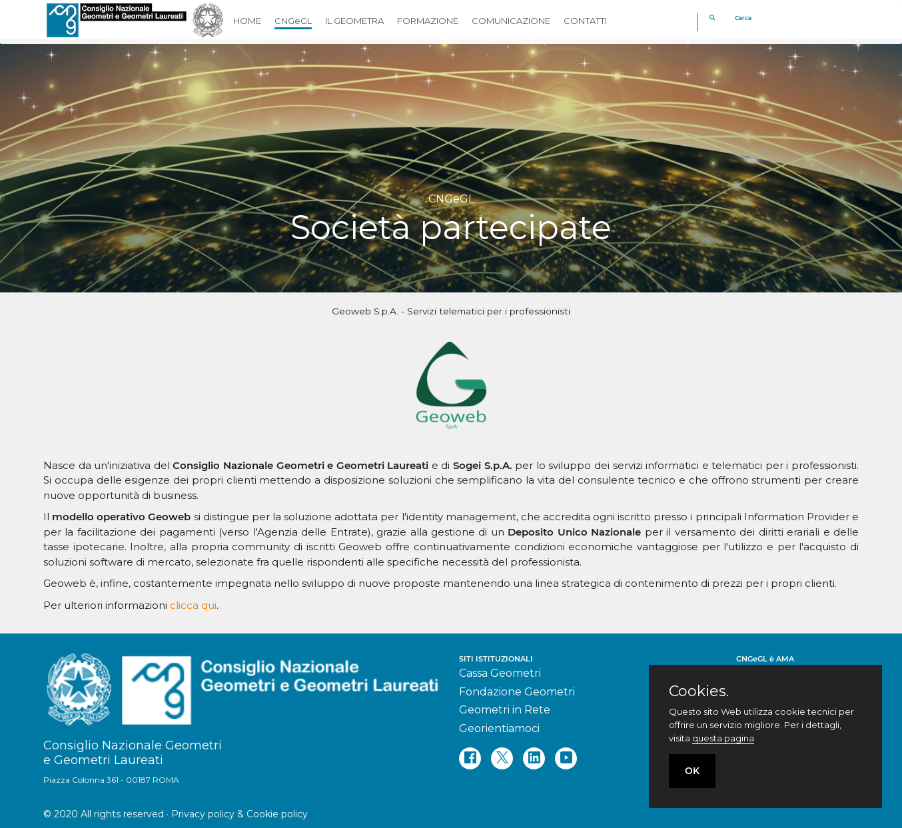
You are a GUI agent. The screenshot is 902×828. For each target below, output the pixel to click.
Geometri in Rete (504, 709)
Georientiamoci (499, 728)
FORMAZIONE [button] (427, 20)
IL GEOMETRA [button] (354, 20)
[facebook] (470, 758)
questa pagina (723, 738)
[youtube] (566, 758)
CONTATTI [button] (585, 20)
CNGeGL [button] (293, 20)
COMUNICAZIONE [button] (511, 20)
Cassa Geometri (500, 673)
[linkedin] (534, 758)
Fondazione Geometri (517, 691)
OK (692, 771)
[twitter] (502, 758)
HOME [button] (247, 20)
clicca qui (193, 605)
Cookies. (699, 691)
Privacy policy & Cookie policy (239, 814)
